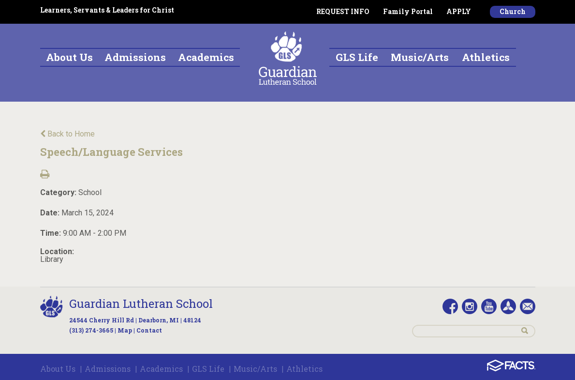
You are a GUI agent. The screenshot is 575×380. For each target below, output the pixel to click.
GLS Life (208, 369)
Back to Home (67, 133)
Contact (149, 330)
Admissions (108, 369)
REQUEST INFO (342, 11)
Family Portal (408, 11)
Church (513, 11)
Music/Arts (255, 369)
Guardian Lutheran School (141, 303)
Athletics (304, 369)
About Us (57, 369)
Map (125, 330)
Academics (161, 369)
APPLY (458, 11)
